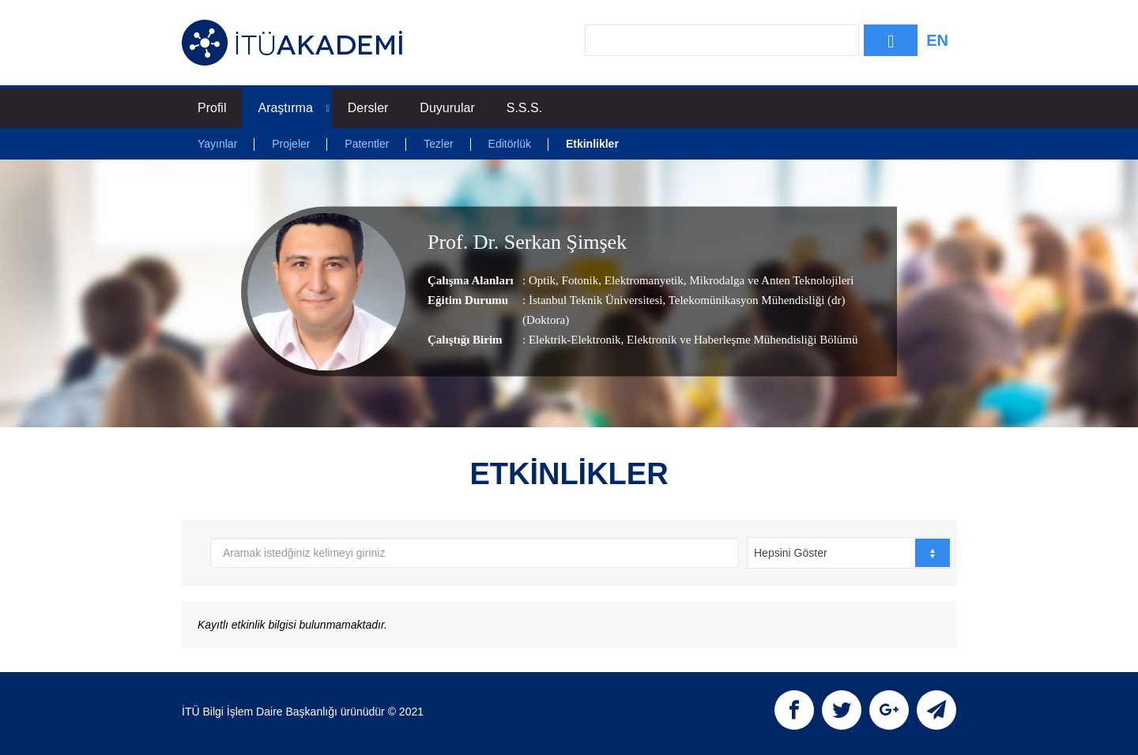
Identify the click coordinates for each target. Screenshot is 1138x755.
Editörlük (509, 143)
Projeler (291, 143)
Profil (212, 108)
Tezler (438, 143)
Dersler (368, 108)
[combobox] (849, 553)
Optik (542, 280)
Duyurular (447, 108)
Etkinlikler (592, 143)
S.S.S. (524, 108)
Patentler (367, 143)
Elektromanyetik (642, 280)
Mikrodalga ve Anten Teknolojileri (770, 280)
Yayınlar (217, 143)
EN (937, 40)
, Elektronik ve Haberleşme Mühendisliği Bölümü (739, 339)
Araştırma (293, 108)
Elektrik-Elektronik (575, 339)
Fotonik (578, 280)
